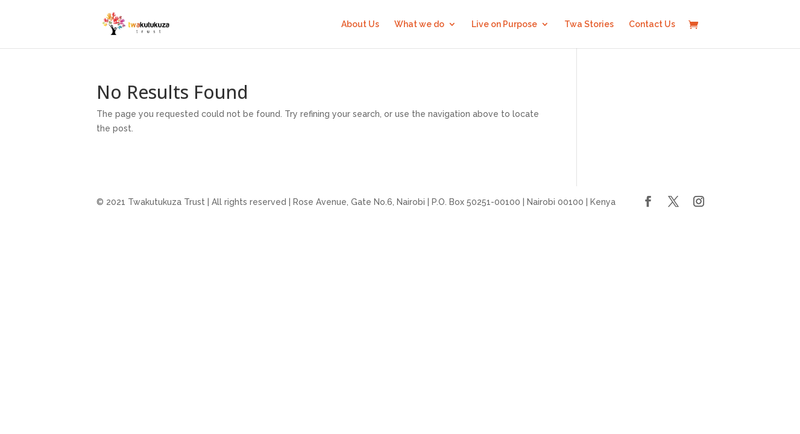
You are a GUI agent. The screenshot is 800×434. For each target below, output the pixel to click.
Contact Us (652, 24)
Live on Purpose (504, 24)
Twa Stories (589, 24)
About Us (360, 24)
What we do (419, 24)
